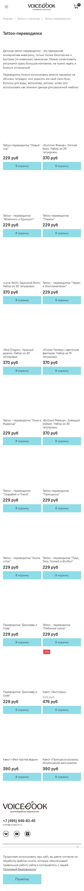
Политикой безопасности (19, 869)
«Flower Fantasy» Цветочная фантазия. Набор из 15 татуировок (61, 353)
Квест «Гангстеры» (54, 692)
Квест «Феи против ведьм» (20, 759)
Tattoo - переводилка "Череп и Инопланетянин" (61, 284)
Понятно (22, 879)
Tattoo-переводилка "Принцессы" (56, 492)
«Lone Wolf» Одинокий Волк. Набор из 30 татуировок (22, 284)
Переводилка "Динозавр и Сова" (20, 626)
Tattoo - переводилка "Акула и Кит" (21, 559)
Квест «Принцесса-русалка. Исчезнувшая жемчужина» (61, 761)
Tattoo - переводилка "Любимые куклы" (56, 626)
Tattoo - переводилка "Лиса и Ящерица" (22, 422)
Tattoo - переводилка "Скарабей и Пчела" (17, 492)
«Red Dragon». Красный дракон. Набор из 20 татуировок (18, 353)
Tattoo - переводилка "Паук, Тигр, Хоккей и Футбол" (61, 559)
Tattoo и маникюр (28, 18)
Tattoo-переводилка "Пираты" (56, 217)
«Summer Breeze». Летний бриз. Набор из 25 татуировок (60, 148)
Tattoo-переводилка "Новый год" (21, 147)
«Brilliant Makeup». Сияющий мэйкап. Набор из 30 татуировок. (61, 424)
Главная (8, 18)
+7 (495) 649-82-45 (19, 820)
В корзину (22, 166)
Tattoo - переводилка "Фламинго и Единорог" (19, 217)
